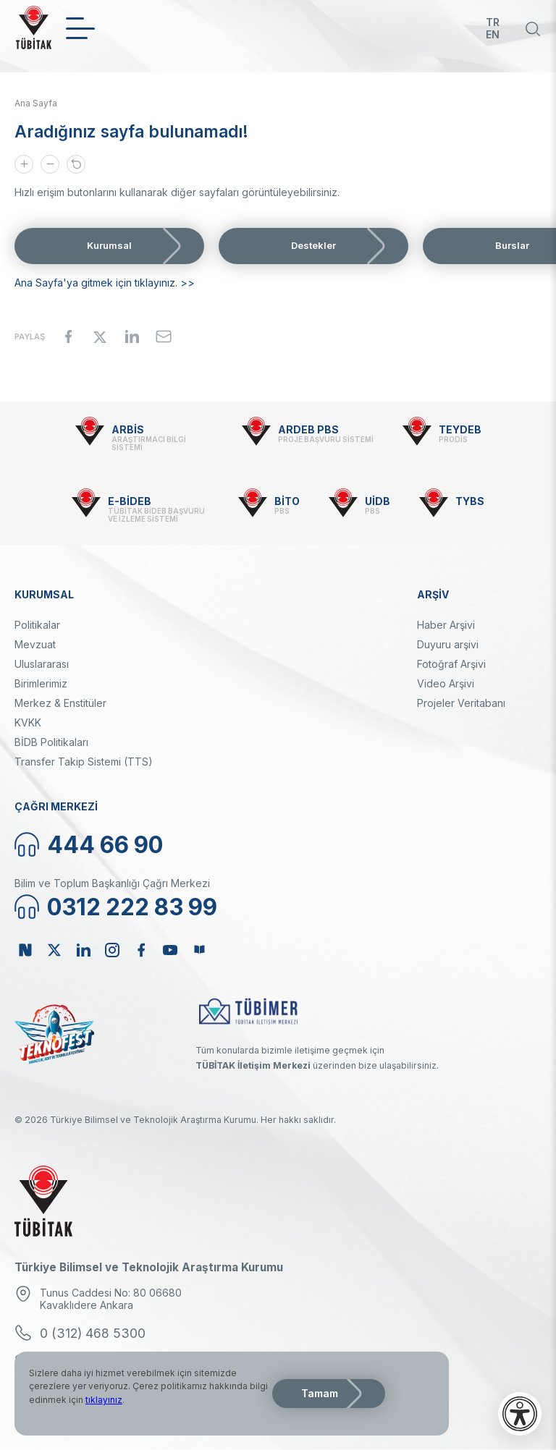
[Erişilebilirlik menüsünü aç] (520, 1414)
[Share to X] (100, 336)
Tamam (319, 1393)
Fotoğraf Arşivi (451, 664)
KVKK (27, 722)
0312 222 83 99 (132, 907)
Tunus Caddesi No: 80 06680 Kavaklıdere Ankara (111, 1298)
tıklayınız (103, 1399)
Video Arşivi (445, 683)
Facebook (141, 950)
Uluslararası (41, 664)
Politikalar (37, 625)
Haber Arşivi (446, 625)
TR (493, 22)
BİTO (287, 501)
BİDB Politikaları (51, 742)
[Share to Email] (163, 336)
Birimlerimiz (40, 683)
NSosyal (25, 950)
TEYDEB (460, 429)
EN (493, 34)
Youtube (170, 950)
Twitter (54, 950)
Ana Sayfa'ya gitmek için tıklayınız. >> (104, 282)
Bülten (199, 950)
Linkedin (83, 950)
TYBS (469, 501)
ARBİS (127, 429)
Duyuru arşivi (448, 644)
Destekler (313, 245)
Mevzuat (35, 644)
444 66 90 (105, 845)
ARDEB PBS (308, 429)
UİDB (377, 501)
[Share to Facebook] (68, 336)
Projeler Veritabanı (461, 703)
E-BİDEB (129, 501)
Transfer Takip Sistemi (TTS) (83, 761)
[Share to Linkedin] (131, 336)
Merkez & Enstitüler (60, 703)
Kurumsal (109, 245)
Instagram (112, 950)
